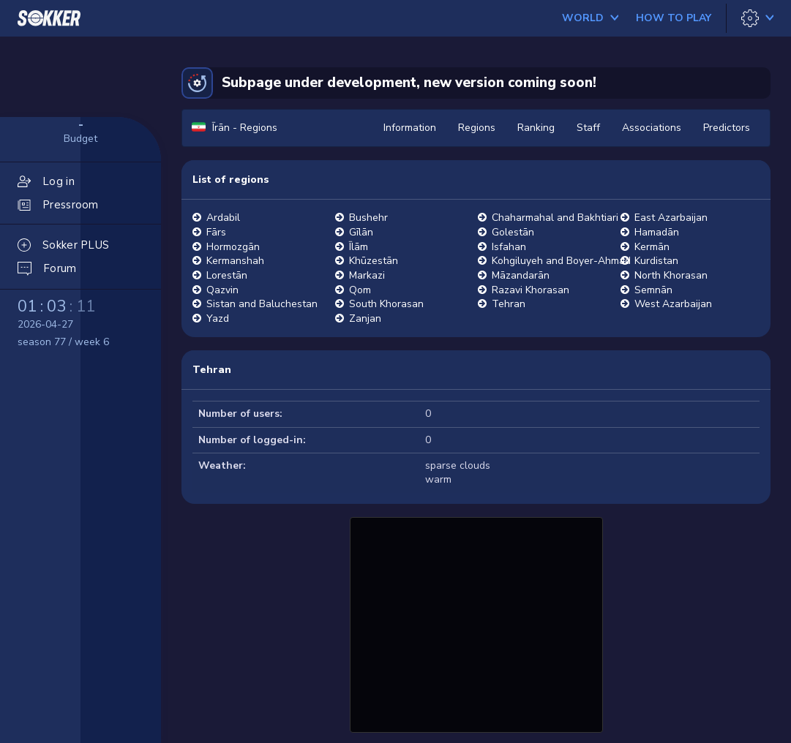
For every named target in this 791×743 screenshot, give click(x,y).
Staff (588, 128)
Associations (651, 128)
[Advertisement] (476, 623)
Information (409, 128)
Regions (476, 128)
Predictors (726, 128)
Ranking (536, 128)
